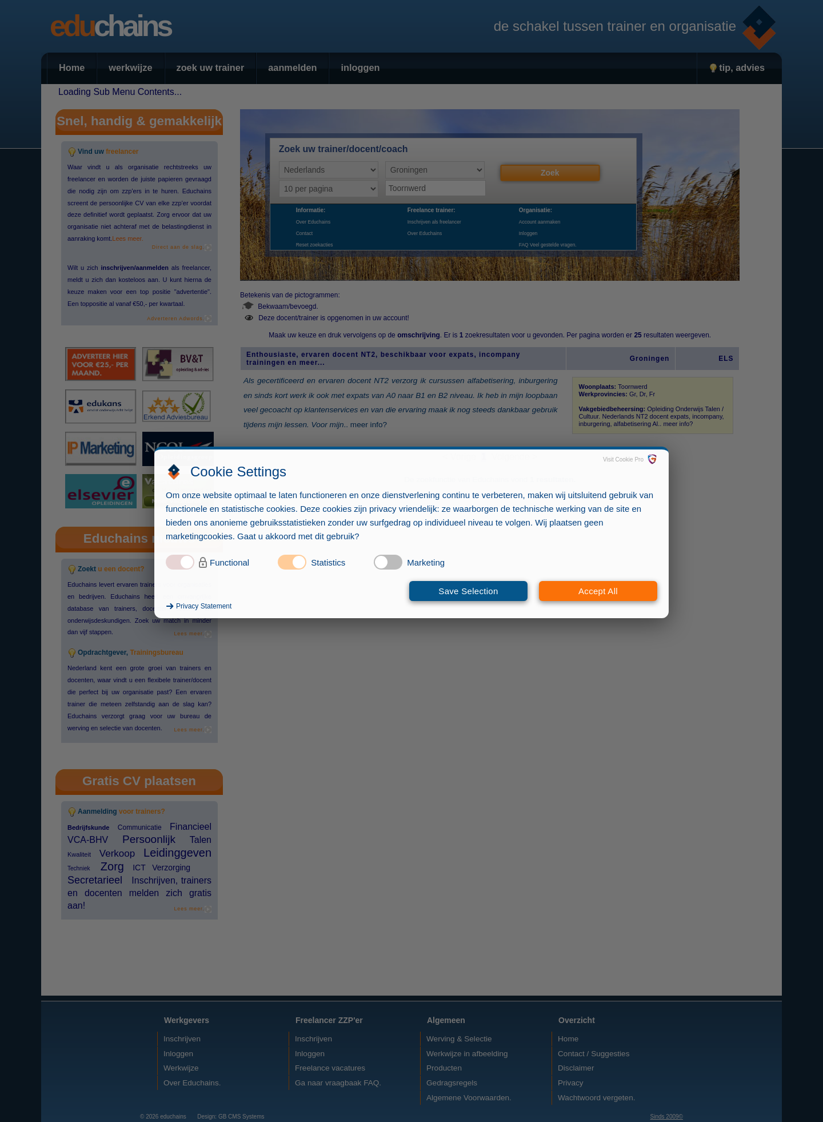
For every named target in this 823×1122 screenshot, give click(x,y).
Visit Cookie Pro (623, 459)
